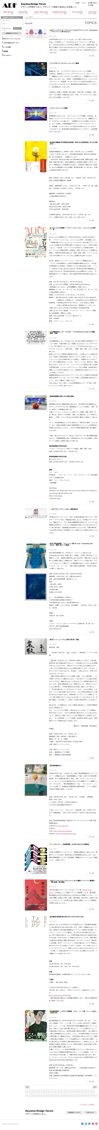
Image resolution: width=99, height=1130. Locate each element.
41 (71, 1095)
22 (84, 1091)
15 (63, 1091)
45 (84, 1095)
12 (54, 1091)
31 (41, 1095)
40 (68, 1095)
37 (59, 1095)
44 (80, 1095)
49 (96, 1095)
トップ (26, 17)
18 (72, 1091)
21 (81, 1091)
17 (69, 1091)
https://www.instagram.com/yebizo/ (66, 833)
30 (38, 1095)
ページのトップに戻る (87, 1104)
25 (93, 1091)
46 (87, 1095)
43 (77, 1095)
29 (35, 1095)
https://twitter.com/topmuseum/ (63, 831)
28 (32, 1095)
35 (53, 1095)
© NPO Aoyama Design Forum (10, 1124)
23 (87, 1091)
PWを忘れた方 (8, 29)
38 (62, 1095)
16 (66, 1091)
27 (29, 1095)
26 (26, 1095)
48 (93, 1095)
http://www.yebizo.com (61, 826)
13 (57, 1091)
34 (50, 1095)
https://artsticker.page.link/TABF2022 (60, 995)
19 (75, 1091)
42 (74, 1095)
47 (90, 1095)
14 (60, 1091)
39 (65, 1095)
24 (90, 1091)
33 (47, 1095)
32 (44, 1095)
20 (78, 1091)
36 (56, 1095)
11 (51, 1091)
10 (48, 1091)
